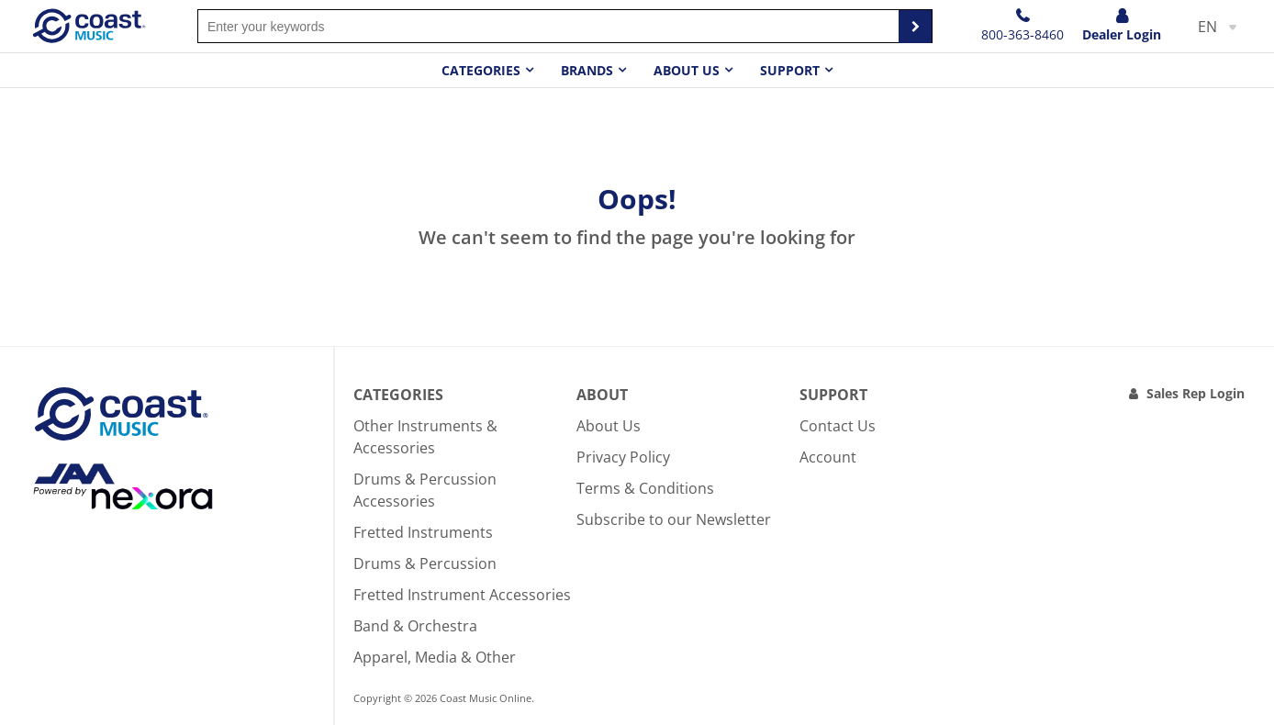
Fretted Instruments (423, 532)
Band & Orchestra (415, 626)
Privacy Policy (623, 457)
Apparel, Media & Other (434, 657)
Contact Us (837, 426)
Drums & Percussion (425, 563)
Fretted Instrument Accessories (462, 595)
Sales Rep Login (1195, 393)
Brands (587, 70)
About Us (608, 426)
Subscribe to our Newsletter (673, 519)
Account (827, 457)
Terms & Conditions (645, 488)
